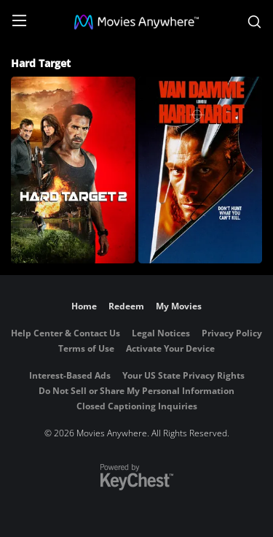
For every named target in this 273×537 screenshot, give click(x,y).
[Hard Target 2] (73, 170)
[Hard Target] (200, 170)
